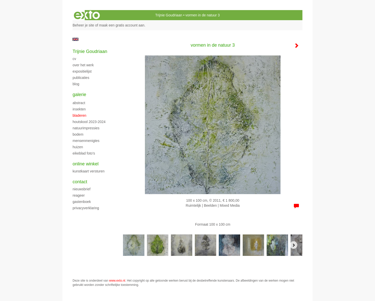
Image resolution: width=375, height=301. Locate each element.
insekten (79, 109)
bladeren (79, 115)
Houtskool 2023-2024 (89, 122)
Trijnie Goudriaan (168, 15)
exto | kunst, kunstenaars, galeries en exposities (87, 15)
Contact (80, 181)
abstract (79, 103)
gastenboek (82, 202)
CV (74, 59)
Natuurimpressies (86, 128)
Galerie (79, 94)
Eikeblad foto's (84, 153)
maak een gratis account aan (121, 25)
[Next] (293, 245)
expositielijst (82, 71)
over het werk (83, 65)
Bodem (78, 134)
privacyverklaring (86, 208)
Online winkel (86, 163)
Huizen (78, 147)
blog (76, 84)
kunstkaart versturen (89, 171)
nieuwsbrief (81, 189)
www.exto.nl (117, 280)
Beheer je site (83, 25)
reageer (79, 195)
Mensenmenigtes (86, 141)
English (75, 39)
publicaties (81, 78)
